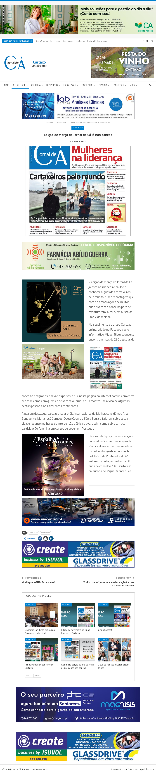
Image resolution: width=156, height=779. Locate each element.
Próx (37, 680)
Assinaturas (68, 41)
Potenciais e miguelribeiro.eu (141, 774)
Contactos (80, 41)
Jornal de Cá (33, 537)
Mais (132, 85)
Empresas (118, 85)
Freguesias (70, 85)
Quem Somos (41, 41)
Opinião (103, 85)
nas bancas (45, 537)
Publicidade (55, 41)
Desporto (52, 85)
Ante (29, 680)
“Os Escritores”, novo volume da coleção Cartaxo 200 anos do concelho (109, 588)
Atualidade (19, 85)
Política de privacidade (97, 41)
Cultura (36, 85)
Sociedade (87, 85)
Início (6, 85)
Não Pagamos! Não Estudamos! (38, 587)
